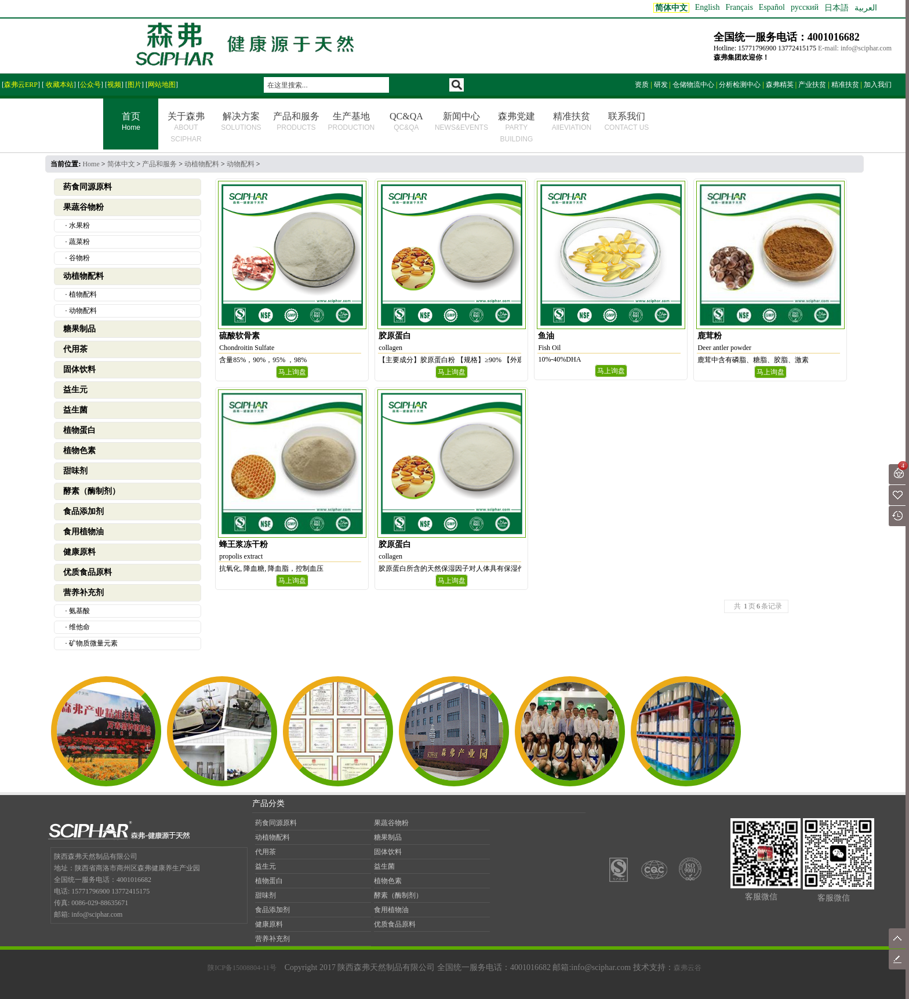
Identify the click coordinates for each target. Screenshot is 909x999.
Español (772, 7)
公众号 (90, 85)
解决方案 (241, 121)
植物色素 (79, 450)
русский (805, 7)
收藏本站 (59, 85)
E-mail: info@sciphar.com (855, 48)
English (707, 7)
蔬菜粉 (79, 242)
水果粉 (79, 225)
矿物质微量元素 (93, 643)
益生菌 (75, 410)
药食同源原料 (87, 187)
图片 (134, 85)
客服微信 (761, 896)
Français (738, 7)
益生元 (75, 389)
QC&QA (406, 121)
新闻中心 (461, 121)
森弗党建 (516, 127)
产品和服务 (296, 121)
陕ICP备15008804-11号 (242, 968)
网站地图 (162, 85)
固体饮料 (79, 369)
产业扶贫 (812, 85)
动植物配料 (201, 164)
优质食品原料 (87, 572)
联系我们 (626, 121)
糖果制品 (79, 329)
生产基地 (351, 121)
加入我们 (878, 85)
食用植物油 (83, 531)
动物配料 (240, 164)
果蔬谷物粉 (83, 207)
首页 (130, 122)
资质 (642, 85)
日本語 (836, 7)
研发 (661, 85)
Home (90, 164)
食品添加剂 (83, 511)
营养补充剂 (83, 592)
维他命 (79, 627)
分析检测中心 (740, 85)
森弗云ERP (21, 85)
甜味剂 (75, 470)
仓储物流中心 (693, 85)
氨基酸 (79, 611)
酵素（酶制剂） (91, 491)
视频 (114, 85)
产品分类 (268, 803)
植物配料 (83, 294)
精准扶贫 (845, 85)
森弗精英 (780, 85)
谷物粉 (79, 258)
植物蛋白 (79, 430)
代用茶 (75, 349)
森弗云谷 (687, 968)
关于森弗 (186, 127)
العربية (866, 7)
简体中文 (121, 164)
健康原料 (79, 552)
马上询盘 (292, 372)
